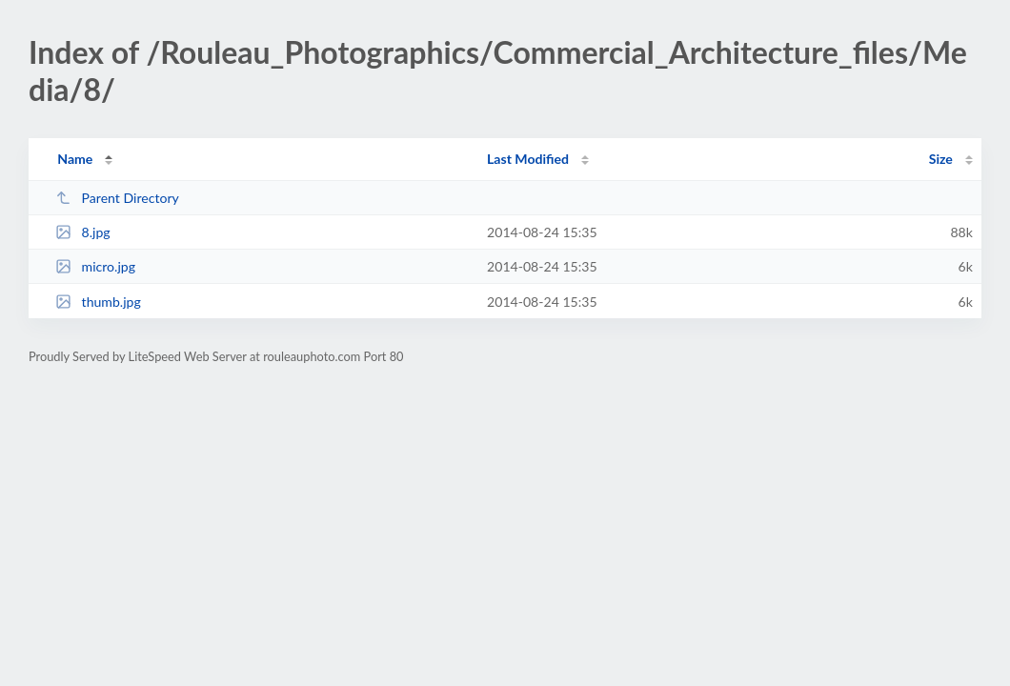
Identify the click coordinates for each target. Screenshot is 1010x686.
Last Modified (528, 159)
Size (941, 159)
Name (74, 159)
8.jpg (83, 232)
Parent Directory (117, 198)
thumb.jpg (98, 301)
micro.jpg (95, 266)
